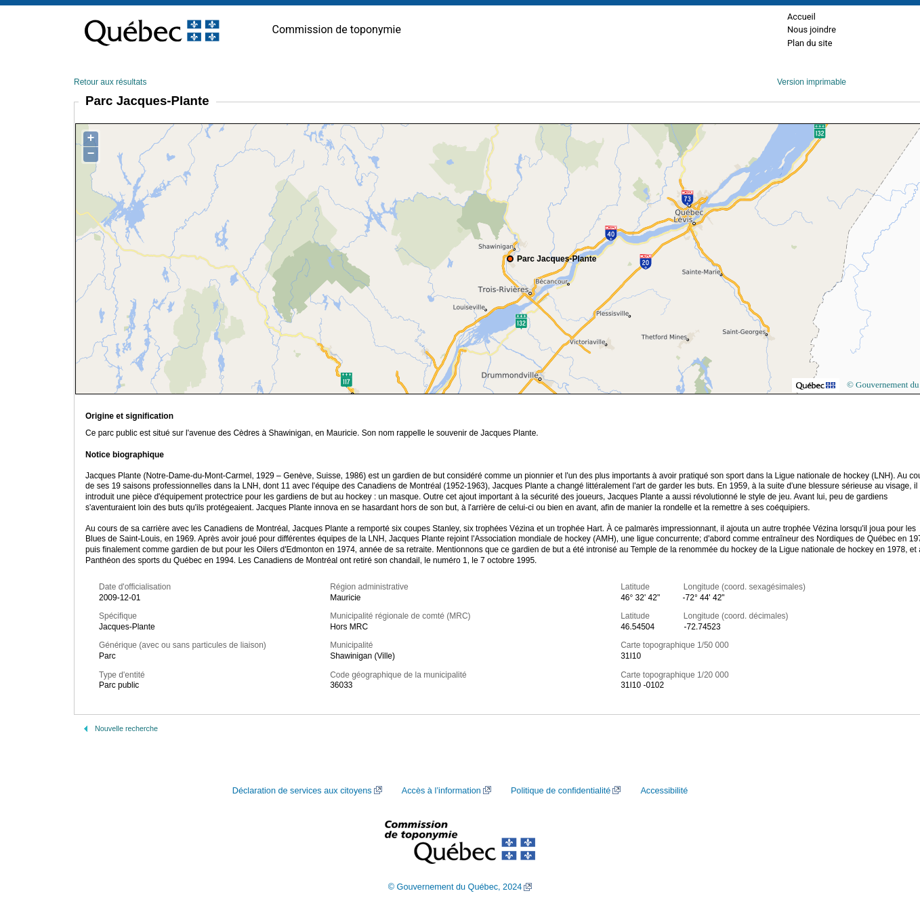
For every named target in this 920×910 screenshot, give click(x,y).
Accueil (801, 17)
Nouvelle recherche (126, 728)
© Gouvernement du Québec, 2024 (455, 887)
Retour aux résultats (110, 82)
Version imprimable (811, 82)
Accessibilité (664, 790)
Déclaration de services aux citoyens (302, 790)
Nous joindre (811, 29)
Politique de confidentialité (560, 790)
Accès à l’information (441, 790)
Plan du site (810, 43)
